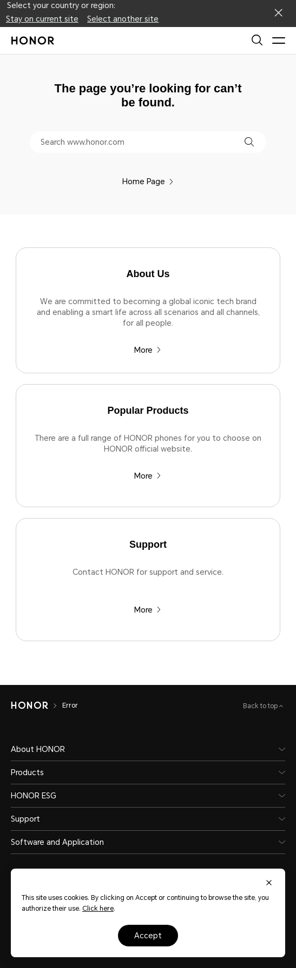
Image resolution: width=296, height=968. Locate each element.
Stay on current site (42, 19)
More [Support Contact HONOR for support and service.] (147, 610)
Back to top (261, 706)
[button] (249, 141)
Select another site (123, 19)
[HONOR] (29, 705)
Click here (98, 908)
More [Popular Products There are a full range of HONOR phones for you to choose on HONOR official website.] (147, 476)
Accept (148, 935)
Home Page (148, 181)
